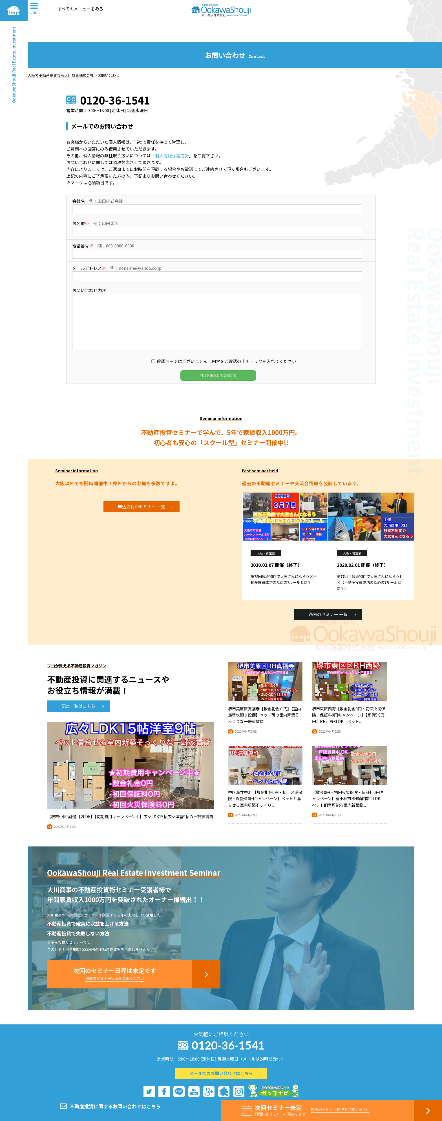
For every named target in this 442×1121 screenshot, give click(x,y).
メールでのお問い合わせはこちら (225, 1052)
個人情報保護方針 (172, 135)
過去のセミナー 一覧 (332, 593)
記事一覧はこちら (82, 685)
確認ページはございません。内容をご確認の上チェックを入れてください (226, 340)
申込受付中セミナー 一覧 (146, 486)
